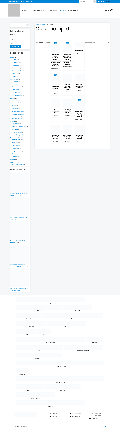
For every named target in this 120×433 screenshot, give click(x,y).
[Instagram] (103, 1)
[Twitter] (101, 1)
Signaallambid (15, 89)
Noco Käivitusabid (17, 132)
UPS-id (14, 76)
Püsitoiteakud (15, 65)
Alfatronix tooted (16, 139)
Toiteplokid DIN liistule (18, 119)
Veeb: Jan (104, 426)
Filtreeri (15, 46)
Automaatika (13, 79)
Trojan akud (15, 73)
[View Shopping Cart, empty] (108, 10)
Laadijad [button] (63, 10)
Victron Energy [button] (52, 10)
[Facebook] (99, 1)
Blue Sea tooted (16, 100)
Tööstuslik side (16, 92)
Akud (11, 57)
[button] (28, 10)
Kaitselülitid (15, 108)
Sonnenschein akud (17, 70)
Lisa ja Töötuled (16, 151)
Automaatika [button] (35, 10)
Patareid (12, 159)
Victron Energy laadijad (18, 135)
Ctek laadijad (15, 123)
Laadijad (12, 121)
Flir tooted (15, 142)
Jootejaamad (15, 103)
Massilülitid (15, 129)
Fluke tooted (15, 145)
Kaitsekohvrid (15, 148)
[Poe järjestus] (97, 42)
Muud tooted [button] (73, 10)
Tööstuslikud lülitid (17, 95)
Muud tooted (13, 137)
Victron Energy (14, 162)
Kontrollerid (15, 81)
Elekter (12, 98)
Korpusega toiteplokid (18, 111)
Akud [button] (43, 10)
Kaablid (14, 105)
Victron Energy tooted (18, 164)
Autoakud (14, 59)
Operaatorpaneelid (17, 87)
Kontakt (108, 1)
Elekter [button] (25, 10)
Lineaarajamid (15, 84)
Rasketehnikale (16, 68)
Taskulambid (15, 156)
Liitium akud (15, 62)
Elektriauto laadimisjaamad (19, 126)
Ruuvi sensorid (16, 154)
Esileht (37, 24)
